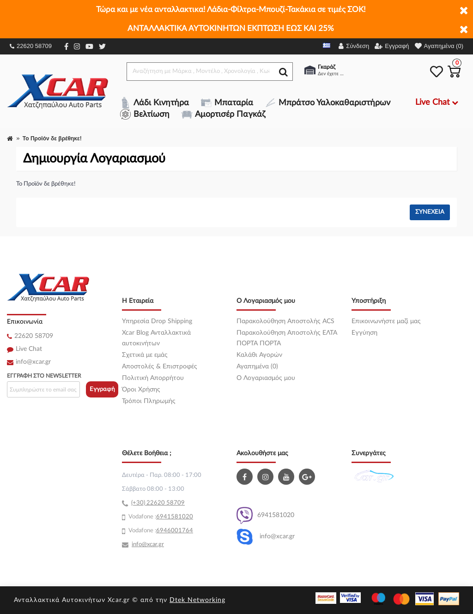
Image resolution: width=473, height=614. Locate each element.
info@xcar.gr (33, 362)
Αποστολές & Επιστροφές (159, 366)
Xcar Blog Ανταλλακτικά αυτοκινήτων (156, 338)
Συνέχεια (429, 212)
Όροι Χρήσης (141, 389)
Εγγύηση (364, 333)
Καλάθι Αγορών (259, 355)
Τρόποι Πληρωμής (149, 401)
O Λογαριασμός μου (265, 378)
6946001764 (174, 531)
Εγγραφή (102, 389)
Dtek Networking (197, 600)
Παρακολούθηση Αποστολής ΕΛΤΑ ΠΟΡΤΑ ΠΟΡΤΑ (286, 338)
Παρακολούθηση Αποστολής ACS (285, 321)
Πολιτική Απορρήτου (153, 378)
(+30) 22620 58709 (158, 503)
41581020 (178, 517)
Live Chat (29, 349)
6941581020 (265, 515)
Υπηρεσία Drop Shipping (157, 321)
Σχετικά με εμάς (145, 355)
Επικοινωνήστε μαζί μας (386, 321)
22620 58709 (31, 45)
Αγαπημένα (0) (257, 366)
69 (160, 517)
